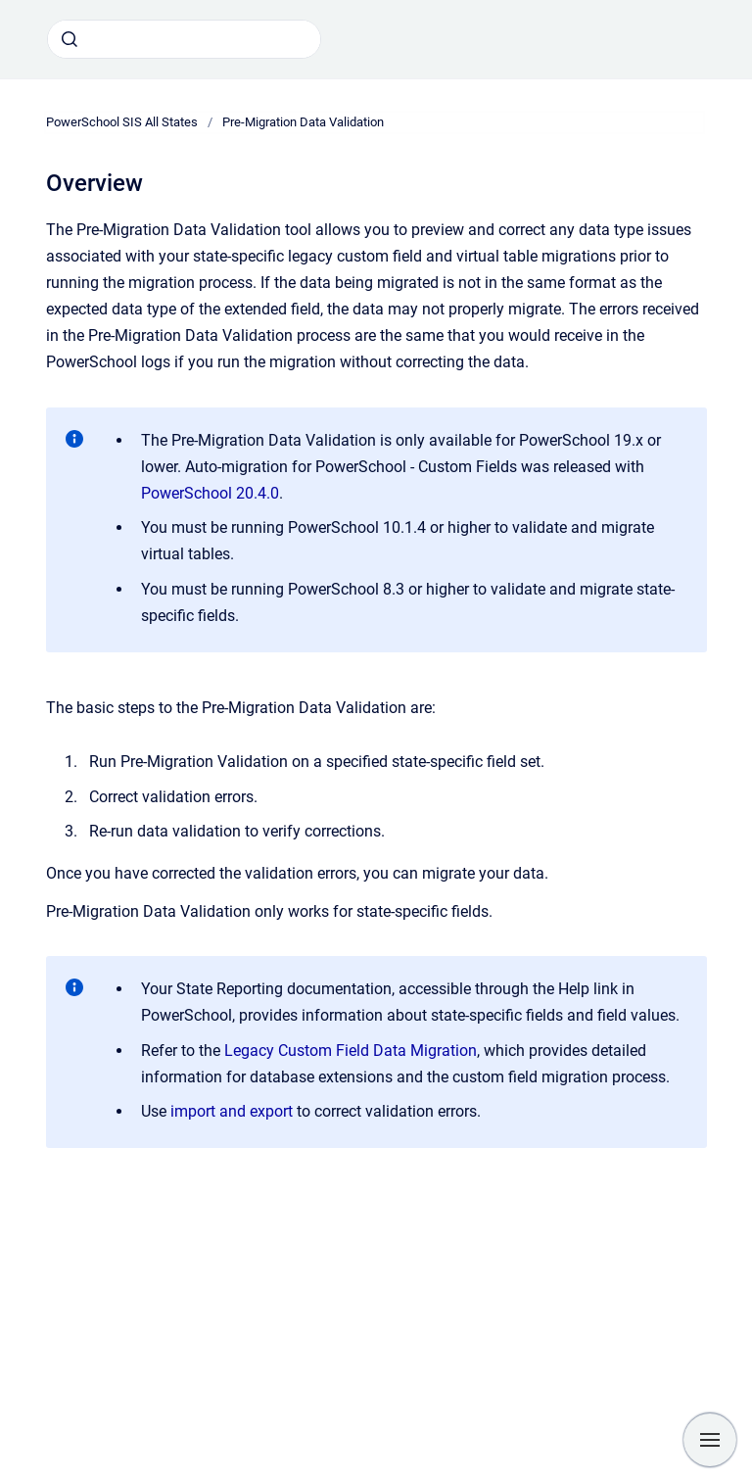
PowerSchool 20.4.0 (210, 493)
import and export (233, 1111)
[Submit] (69, 39)
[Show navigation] (709, 1439)
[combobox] (184, 39)
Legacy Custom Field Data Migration (350, 1050)
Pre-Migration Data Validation (303, 122)
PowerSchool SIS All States (122, 122)
